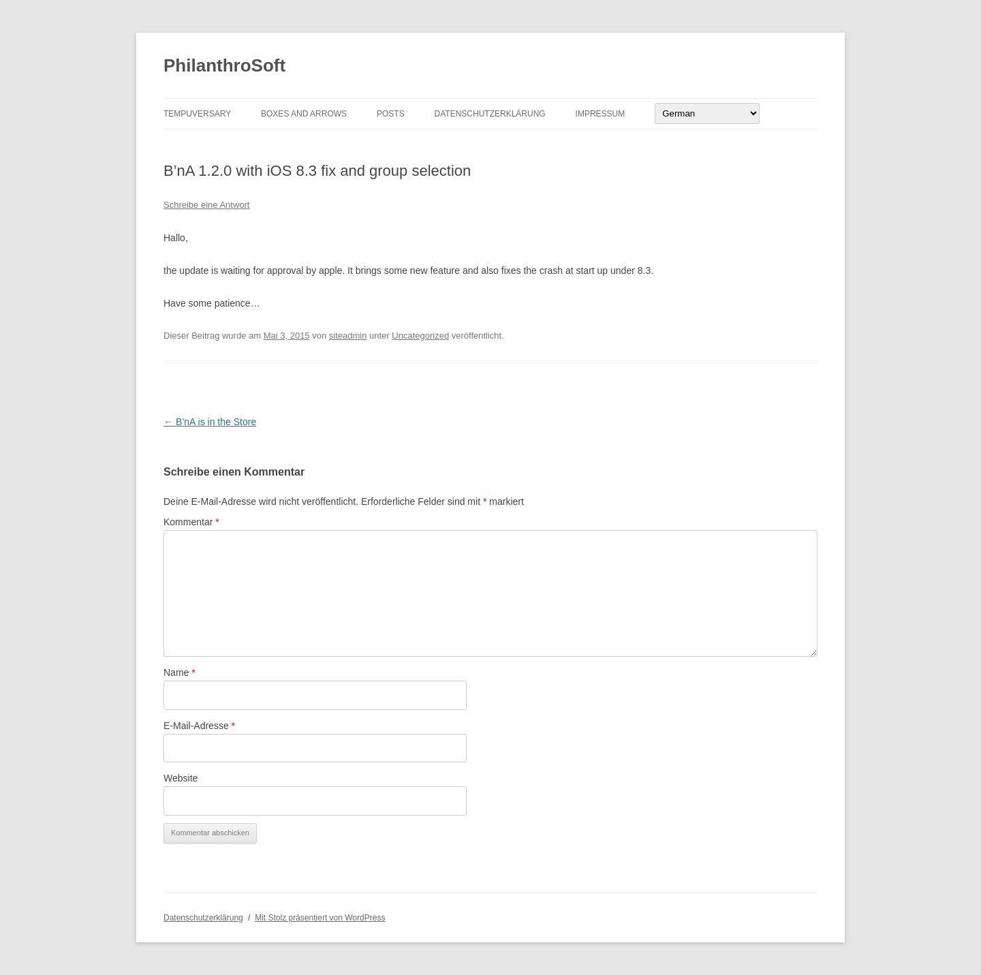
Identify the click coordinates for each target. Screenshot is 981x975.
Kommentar (191, 521)
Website (181, 778)
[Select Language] (707, 113)
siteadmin (348, 335)
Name (180, 672)
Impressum (600, 114)
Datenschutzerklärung (490, 114)
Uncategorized (420, 335)
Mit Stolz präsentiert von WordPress (320, 918)
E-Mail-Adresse (199, 725)
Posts (391, 114)
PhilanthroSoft (224, 65)
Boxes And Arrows (304, 114)
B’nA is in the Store (210, 421)
